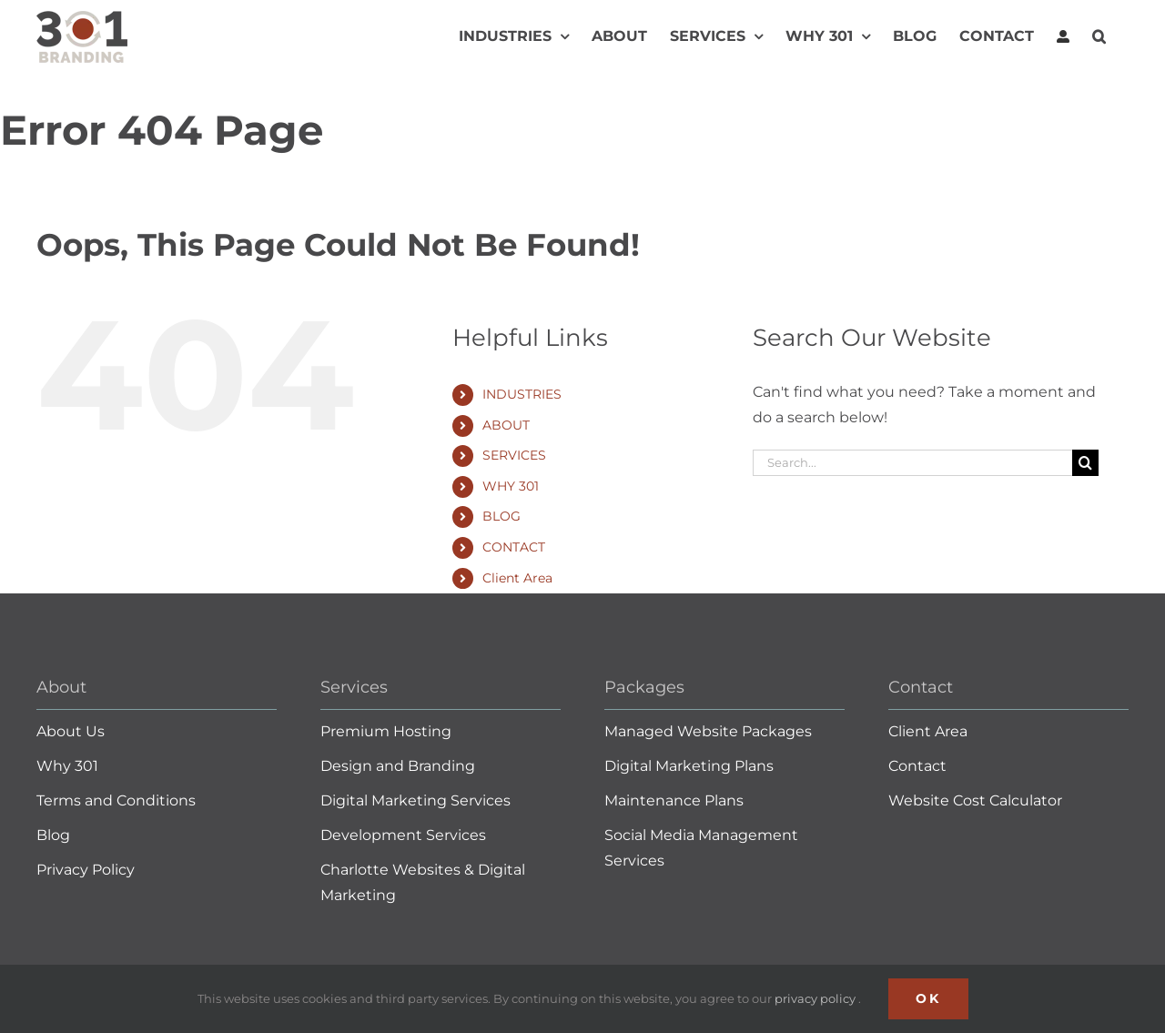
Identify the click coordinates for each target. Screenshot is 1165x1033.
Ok (928, 998)
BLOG (501, 516)
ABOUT (506, 425)
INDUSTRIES (522, 394)
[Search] (1085, 463)
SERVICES (514, 455)
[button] (1099, 36)
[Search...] (912, 463)
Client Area (517, 578)
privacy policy (816, 998)
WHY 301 (510, 486)
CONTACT (513, 547)
